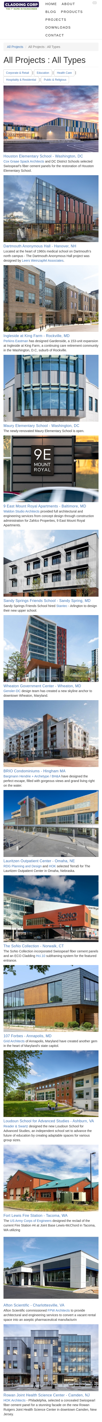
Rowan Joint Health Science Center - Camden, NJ (46, 1395)
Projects (55, 19)
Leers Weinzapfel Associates (42, 260)
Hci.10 (40, 956)
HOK (52, 866)
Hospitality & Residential (21, 79)
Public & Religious (55, 79)
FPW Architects (59, 1310)
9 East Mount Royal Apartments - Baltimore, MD (44, 506)
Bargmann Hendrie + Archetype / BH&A (32, 776)
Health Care (64, 72)
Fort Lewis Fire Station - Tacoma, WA (35, 1216)
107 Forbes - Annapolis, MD (27, 1036)
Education (43, 72)
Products (72, 12)
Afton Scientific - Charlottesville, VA (33, 1305)
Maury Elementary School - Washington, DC (41, 426)
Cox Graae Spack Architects (23, 161)
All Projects (15, 47)
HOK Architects (14, 1400)
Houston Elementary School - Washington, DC (43, 156)
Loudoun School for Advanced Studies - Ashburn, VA (48, 1121)
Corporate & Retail (17, 72)
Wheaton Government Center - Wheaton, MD (42, 686)
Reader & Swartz (15, 1126)
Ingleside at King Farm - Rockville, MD (36, 336)
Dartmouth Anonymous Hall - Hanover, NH (39, 246)
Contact (54, 35)
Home (51, 4)
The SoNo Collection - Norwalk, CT (33, 946)
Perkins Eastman (15, 341)
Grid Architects (14, 1041)
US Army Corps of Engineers (31, 1221)
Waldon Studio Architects (21, 511)
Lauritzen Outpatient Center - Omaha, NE (39, 861)
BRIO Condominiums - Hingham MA (34, 771)
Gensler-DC (12, 691)
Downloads (58, 27)
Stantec (61, 606)
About (68, 4)
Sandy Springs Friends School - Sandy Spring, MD (47, 601)
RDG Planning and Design (22, 866)
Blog (50, 12)
